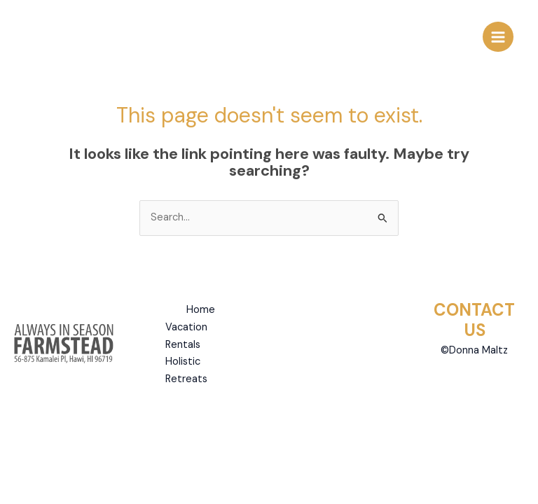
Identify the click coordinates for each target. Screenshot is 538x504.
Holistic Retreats (186, 370)
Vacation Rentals (186, 336)
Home (200, 309)
